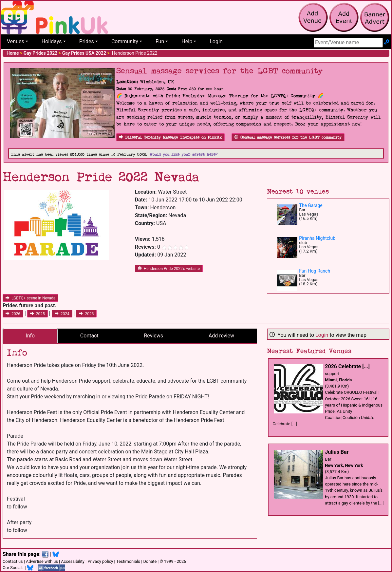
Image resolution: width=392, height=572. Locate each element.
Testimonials (128, 561)
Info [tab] (30, 336)
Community (124, 41)
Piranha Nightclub (317, 238)
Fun (160, 41)
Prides (86, 41)
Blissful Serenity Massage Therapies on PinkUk (170, 137)
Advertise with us (42, 561)
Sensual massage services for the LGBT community (288, 137)
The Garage (310, 205)
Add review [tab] (221, 336)
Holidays (52, 41)
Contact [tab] (89, 336)
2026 (13, 314)
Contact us (13, 561)
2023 (86, 314)
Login (216, 41)
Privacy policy (100, 561)
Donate (150, 561)
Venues (15, 41)
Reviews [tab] (153, 336)
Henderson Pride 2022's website (169, 268)
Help (186, 41)
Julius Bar (336, 452)
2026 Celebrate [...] (347, 366)
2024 (62, 314)
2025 (37, 314)
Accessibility (72, 561)
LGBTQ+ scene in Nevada (30, 298)
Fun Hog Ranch (314, 271)
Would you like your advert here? (183, 154)
